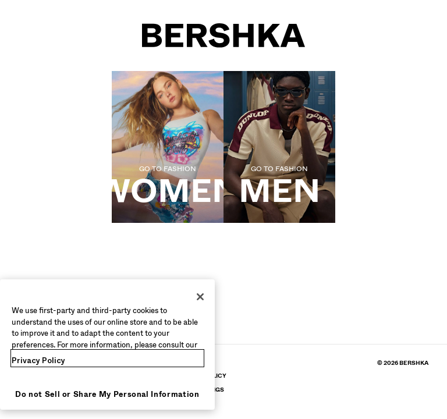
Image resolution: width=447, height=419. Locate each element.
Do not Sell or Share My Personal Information (107, 394)
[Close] (200, 297)
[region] (107, 344)
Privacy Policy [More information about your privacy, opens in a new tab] (38, 360)
